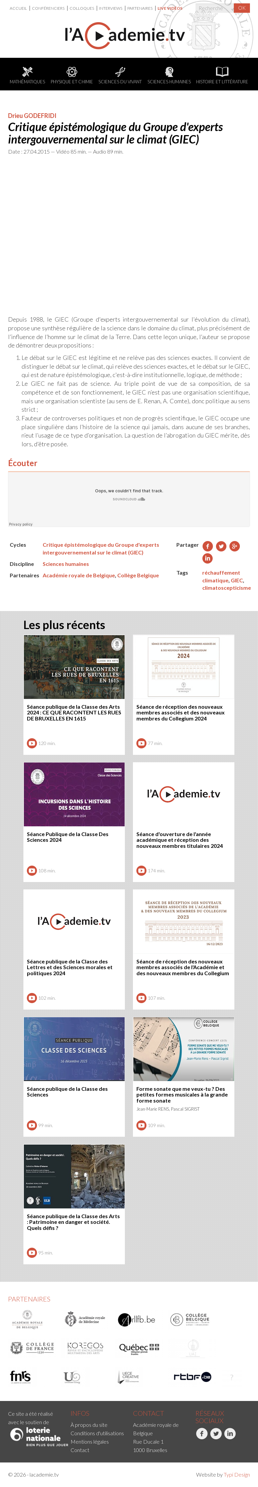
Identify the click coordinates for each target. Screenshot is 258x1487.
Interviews (111, 8)
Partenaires (140, 8)
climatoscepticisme (226, 587)
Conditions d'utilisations (97, 1433)
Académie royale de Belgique (79, 575)
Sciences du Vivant (120, 75)
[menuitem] (20, 8)
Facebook (202, 1437)
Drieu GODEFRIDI (32, 115)
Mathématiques (27, 75)
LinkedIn (230, 1437)
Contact (80, 1450)
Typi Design (237, 1474)
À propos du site (89, 1424)
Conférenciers (48, 8)
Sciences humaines (169, 75)
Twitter (216, 1437)
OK (242, 8)
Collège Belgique (138, 575)
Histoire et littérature (222, 75)
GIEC (237, 580)
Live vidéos (170, 8)
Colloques (82, 8)
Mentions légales (90, 1441)
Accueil (19, 8)
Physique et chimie (72, 75)
